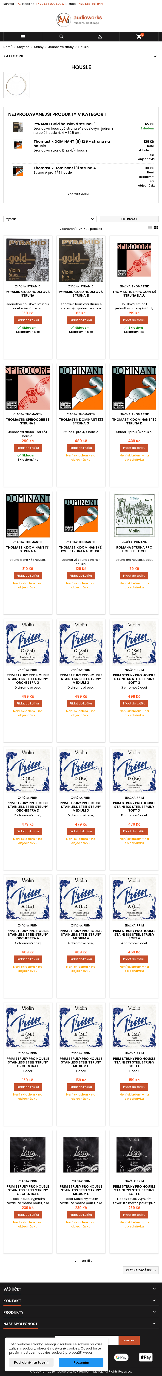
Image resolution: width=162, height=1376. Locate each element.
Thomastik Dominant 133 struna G (81, 421)
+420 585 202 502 (48, 4)
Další (88, 1261)
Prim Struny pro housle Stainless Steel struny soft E (134, 1062)
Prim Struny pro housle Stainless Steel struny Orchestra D (28, 807)
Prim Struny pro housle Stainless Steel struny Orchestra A (28, 935)
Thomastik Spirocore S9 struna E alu (134, 293)
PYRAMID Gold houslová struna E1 (65, 124)
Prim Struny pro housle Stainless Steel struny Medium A (81, 935)
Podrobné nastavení (31, 1362)
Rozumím (81, 1362)
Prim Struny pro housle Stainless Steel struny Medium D (81, 807)
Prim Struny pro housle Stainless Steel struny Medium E (81, 1062)
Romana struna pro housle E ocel (134, 549)
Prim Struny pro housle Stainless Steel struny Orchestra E (28, 1062)
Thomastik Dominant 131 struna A (65, 168)
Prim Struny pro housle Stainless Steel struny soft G (134, 679)
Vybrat (50, 219)
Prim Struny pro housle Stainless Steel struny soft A (134, 935)
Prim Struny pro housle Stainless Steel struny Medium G (81, 679)
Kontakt (8, 4)
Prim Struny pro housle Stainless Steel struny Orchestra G (28, 679)
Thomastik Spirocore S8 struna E (28, 421)
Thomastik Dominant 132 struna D (134, 421)
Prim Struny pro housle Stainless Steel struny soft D (134, 807)
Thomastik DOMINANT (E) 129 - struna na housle (72, 144)
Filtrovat (129, 219)
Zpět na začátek (141, 1270)
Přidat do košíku (28, 320)
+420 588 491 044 (90, 4)
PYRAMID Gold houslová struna (28, 293)
